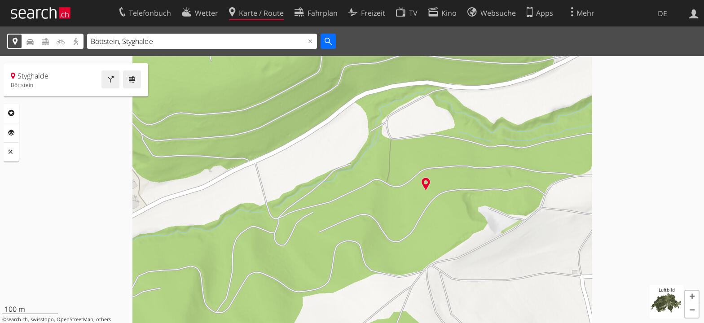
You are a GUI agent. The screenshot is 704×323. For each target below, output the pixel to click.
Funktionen (11, 152)
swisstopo (42, 319)
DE (662, 13)
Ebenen (11, 132)
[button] (692, 297)
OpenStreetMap (75, 319)
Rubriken (11, 113)
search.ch (17, 319)
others (103, 319)
